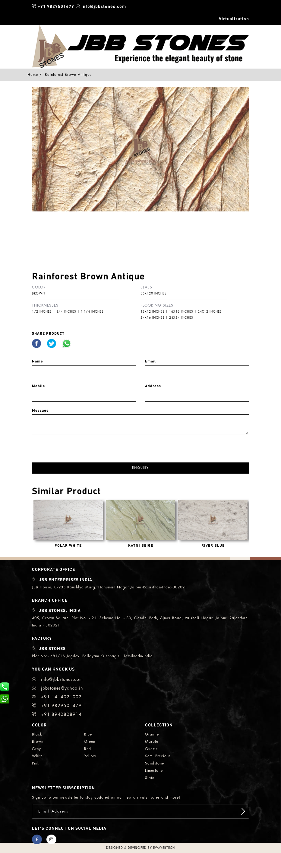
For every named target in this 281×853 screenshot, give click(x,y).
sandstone (154, 763)
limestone (154, 770)
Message (40, 410)
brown (37, 741)
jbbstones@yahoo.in (57, 688)
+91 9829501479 (53, 6)
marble (151, 741)
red (87, 749)
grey (36, 749)
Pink (35, 763)
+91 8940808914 (57, 714)
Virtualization (234, 18)
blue (88, 734)
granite (152, 734)
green (89, 741)
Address (153, 386)
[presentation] (78, 446)
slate (149, 778)
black (37, 734)
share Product (48, 333)
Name (37, 361)
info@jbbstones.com (101, 6)
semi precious (158, 756)
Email (150, 361)
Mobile (38, 386)
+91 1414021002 (57, 697)
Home (32, 74)
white (37, 756)
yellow (90, 756)
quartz (151, 749)
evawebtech (164, 847)
